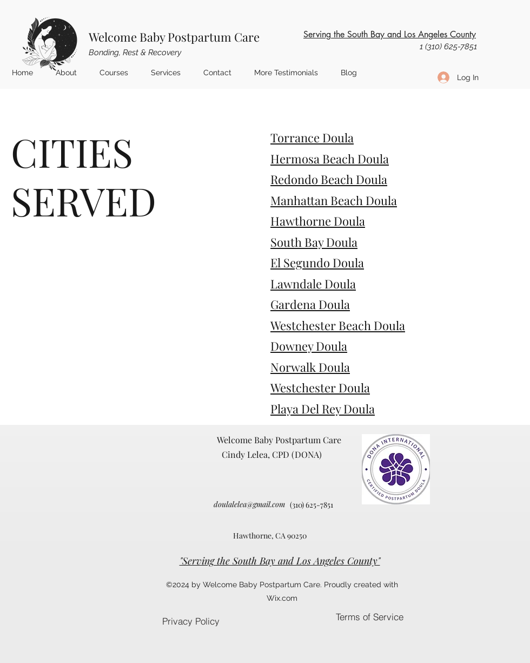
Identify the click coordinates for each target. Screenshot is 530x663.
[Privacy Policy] (191, 621)
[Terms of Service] (369, 617)
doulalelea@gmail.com (249, 504)
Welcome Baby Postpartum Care (174, 37)
